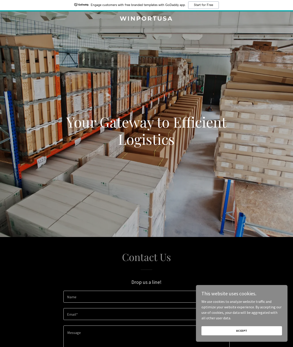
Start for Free (203, 5)
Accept (241, 330)
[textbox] (146, 297)
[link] (146, 19)
